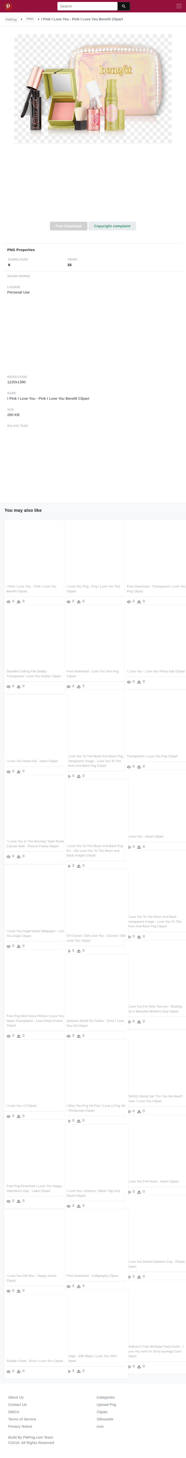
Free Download (68, 226)
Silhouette (105, 1419)
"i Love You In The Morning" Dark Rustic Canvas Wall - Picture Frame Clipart (32, 839)
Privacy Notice (20, 1426)
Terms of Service (22, 1419)
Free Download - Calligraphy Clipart (92, 1269)
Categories (106, 1397)
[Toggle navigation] (179, 6)
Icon (100, 1426)
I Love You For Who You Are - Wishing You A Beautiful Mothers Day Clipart (150, 1004)
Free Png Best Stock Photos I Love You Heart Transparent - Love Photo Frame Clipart (33, 1014)
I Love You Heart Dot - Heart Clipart (32, 754)
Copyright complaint (112, 226)
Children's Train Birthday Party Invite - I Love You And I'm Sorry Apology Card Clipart (153, 1344)
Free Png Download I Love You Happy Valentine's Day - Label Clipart (29, 1184)
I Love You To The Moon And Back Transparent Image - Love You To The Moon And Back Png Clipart (152, 914)
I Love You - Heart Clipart (145, 830)
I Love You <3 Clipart (22, 1099)
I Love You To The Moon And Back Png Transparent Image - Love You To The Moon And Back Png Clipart (92, 754)
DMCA (13, 1412)
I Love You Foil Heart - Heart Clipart (153, 1175)
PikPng (11, 19)
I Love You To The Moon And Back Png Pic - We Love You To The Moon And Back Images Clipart (93, 844)
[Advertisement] (93, 185)
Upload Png (106, 1404)
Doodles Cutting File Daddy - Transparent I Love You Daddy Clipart (28, 669)
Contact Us (17, 1404)
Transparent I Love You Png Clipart (152, 749)
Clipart (102, 1412)
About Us (16, 1397)
